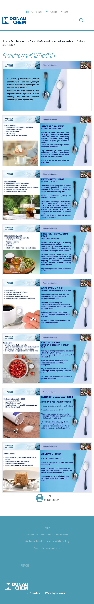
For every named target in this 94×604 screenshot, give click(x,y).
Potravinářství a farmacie (40, 41)
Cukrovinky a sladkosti (63, 41)
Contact (64, 11)
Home (5, 41)
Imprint (47, 527)
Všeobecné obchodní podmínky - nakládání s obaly (47, 541)
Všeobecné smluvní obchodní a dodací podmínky (47, 534)
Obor (24, 41)
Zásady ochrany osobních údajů (47, 547)
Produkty (15, 41)
